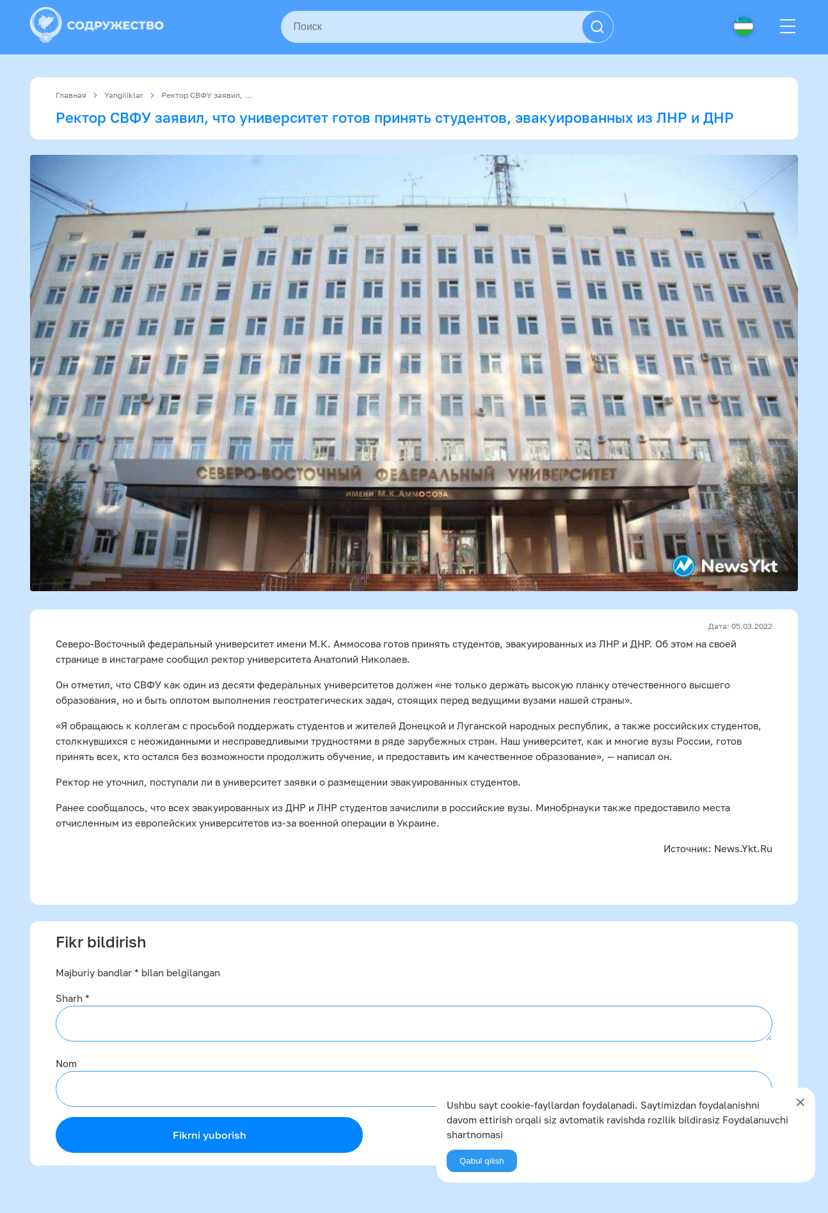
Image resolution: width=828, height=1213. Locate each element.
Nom (66, 1063)
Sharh (73, 998)
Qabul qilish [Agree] (481, 1161)
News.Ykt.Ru (743, 848)
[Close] (800, 1102)
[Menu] (787, 27)
